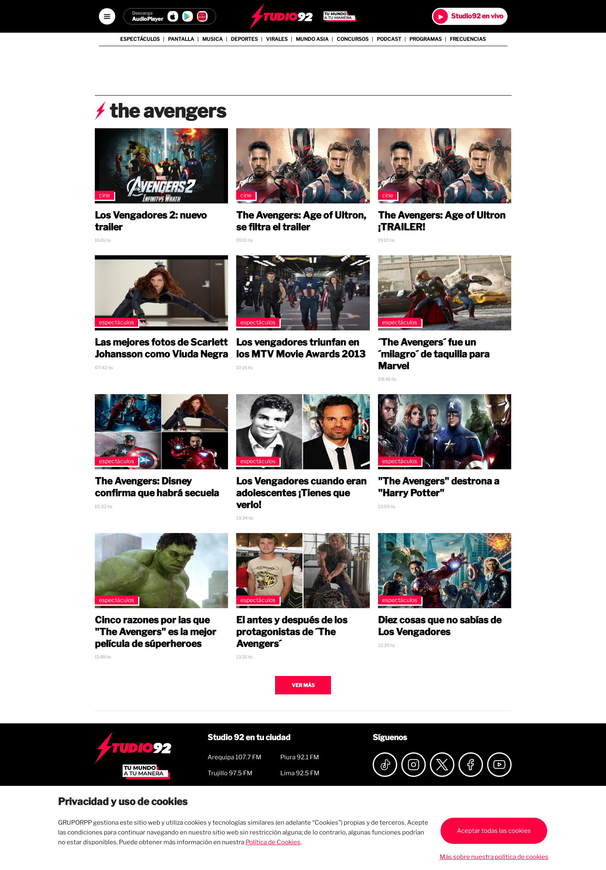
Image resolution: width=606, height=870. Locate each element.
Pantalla (181, 39)
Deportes (244, 39)
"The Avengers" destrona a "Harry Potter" (438, 487)
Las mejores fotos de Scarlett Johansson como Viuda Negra (161, 348)
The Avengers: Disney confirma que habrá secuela (157, 487)
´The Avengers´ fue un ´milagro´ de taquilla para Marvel (434, 354)
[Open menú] (107, 16)
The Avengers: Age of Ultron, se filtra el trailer (301, 221)
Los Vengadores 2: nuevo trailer (151, 221)
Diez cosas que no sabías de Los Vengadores (439, 626)
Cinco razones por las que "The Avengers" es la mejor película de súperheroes (155, 631)
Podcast (389, 39)
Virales (277, 39)
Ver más (303, 685)
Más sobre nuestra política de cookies (494, 857)
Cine (104, 195)
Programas (425, 39)
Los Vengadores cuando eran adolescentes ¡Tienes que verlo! (301, 493)
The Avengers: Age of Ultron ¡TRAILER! (441, 221)
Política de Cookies (273, 842)
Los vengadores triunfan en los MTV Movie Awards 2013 (300, 348)
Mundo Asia (312, 39)
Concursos (353, 39)
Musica (212, 39)
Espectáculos (140, 39)
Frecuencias (468, 39)
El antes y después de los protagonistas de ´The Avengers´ (291, 631)
